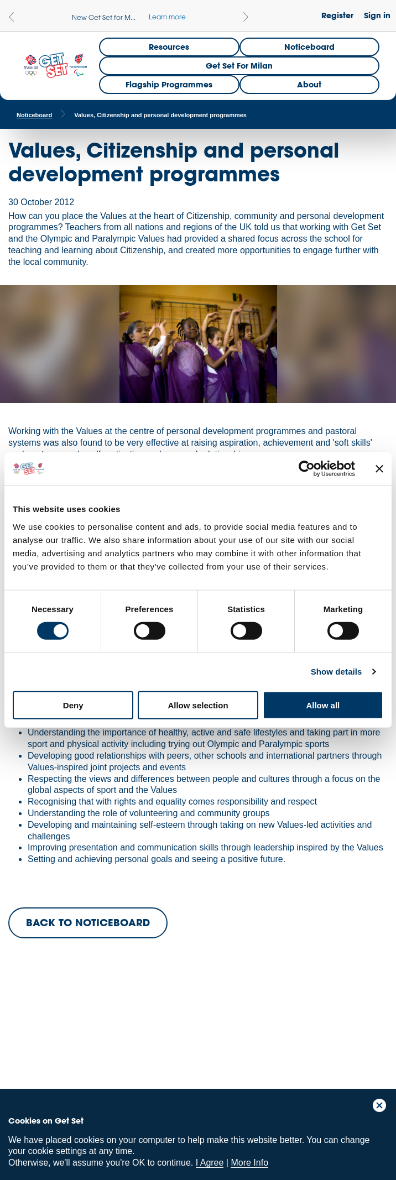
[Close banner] (379, 469)
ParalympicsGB (88, 1039)
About (309, 84)
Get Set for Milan (239, 65)
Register (337, 15)
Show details (336, 671)
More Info (249, 1162)
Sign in (377, 15)
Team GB (30, 1042)
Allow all (323, 704)
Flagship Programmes (169, 84)
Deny (73, 704)
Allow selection (198, 704)
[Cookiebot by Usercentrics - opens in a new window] (306, 469)
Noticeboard (309, 46)
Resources (169, 46)
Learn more (167, 16)
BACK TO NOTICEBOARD (88, 922)
